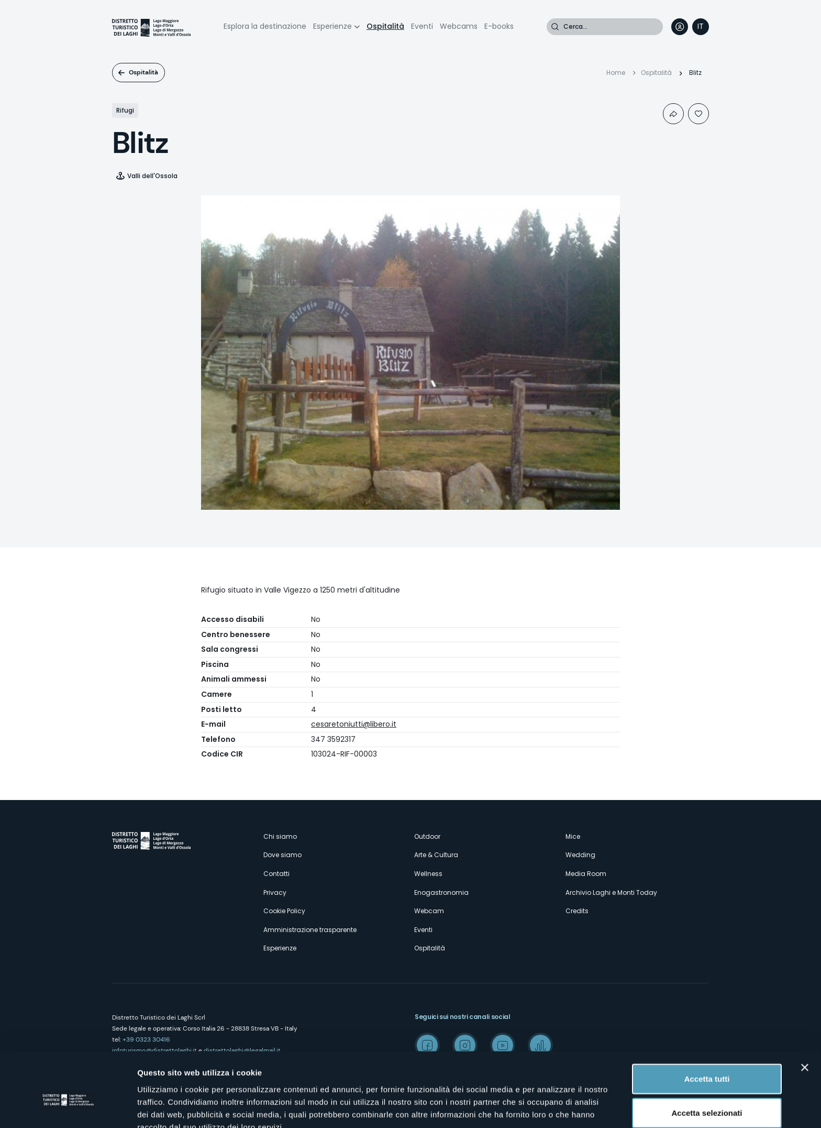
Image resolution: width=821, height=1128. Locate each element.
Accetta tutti (707, 1025)
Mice (572, 836)
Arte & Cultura (436, 854)
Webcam (429, 910)
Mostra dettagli (551, 1107)
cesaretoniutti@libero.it (353, 724)
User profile (679, 26)
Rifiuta (707, 1093)
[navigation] (700, 26)
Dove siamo (282, 854)
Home (615, 72)
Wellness (428, 873)
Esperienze (332, 26)
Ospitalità (385, 26)
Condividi (673, 113)
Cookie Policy (284, 910)
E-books (499, 26)
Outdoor (427, 836)
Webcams (459, 26)
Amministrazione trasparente (310, 929)
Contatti (276, 873)
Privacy (274, 892)
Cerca (555, 26)
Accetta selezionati (706, 1059)
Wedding (580, 854)
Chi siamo (280, 836)
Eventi (422, 26)
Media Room (585, 873)
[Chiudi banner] (804, 1013)
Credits (577, 910)
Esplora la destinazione (265, 26)
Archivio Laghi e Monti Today (611, 892)
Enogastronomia (441, 892)
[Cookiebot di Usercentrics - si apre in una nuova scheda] (68, 1107)
